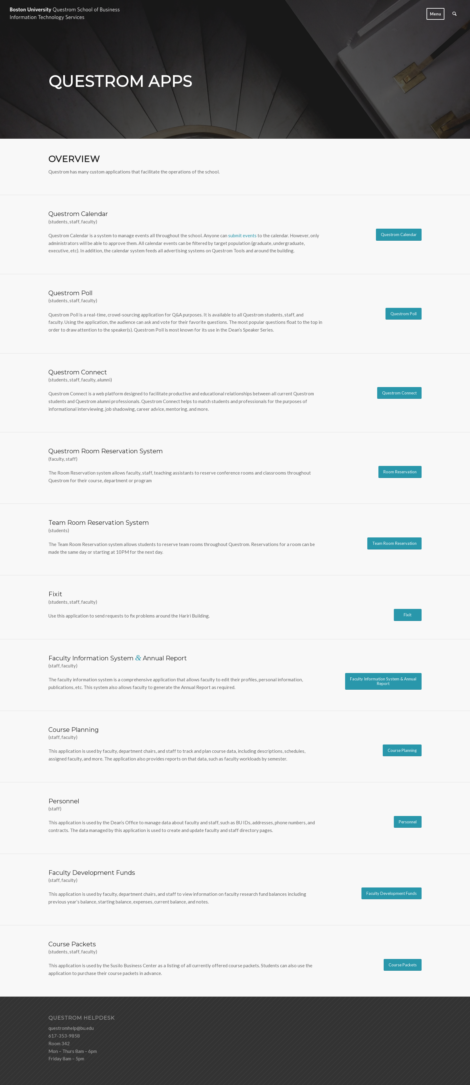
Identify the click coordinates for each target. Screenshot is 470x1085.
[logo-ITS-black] (71, 14)
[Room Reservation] (400, 472)
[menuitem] (435, 14)
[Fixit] (408, 615)
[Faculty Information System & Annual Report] (383, 681)
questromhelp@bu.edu (71, 1028)
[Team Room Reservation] (394, 543)
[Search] (454, 14)
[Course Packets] (403, 965)
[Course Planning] (402, 750)
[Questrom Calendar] (399, 235)
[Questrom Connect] (399, 393)
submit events (242, 235)
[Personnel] (408, 822)
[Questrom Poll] (403, 314)
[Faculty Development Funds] (391, 893)
